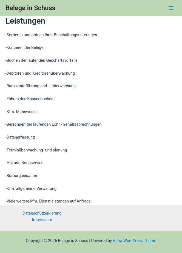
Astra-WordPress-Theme (134, 240)
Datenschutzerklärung (42, 213)
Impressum (42, 219)
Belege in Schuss (30, 8)
